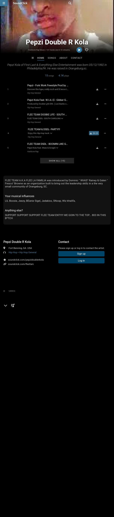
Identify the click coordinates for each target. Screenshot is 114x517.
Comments (10, 301)
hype (37, 333)
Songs (52, 58)
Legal (83, 498)
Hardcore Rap (32, 149)
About (63, 58)
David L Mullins (44, 451)
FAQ (13, 498)
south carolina (58, 333)
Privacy (73, 498)
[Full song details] (107, 89)
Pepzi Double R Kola (17, 238)
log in (27, 314)
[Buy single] (95, 131)
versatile (17, 333)
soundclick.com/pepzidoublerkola (26, 256)
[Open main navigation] (4, 3)
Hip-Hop (13, 249)
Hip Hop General (33, 93)
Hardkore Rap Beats (70, 451)
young (7, 333)
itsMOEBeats (19, 451)
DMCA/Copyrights (57, 498)
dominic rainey (56, 338)
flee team (26, 338)
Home (40, 58)
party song (74, 333)
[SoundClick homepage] (20, 3)
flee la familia (11, 338)
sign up (15, 314)
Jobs (42, 498)
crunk (45, 333)
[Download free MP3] (99, 89)
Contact (76, 58)
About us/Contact (27, 498)
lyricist (28, 333)
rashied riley (40, 338)
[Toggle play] (6, 89)
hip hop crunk (90, 333)
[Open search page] (111, 3)
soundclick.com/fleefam (21, 260)
